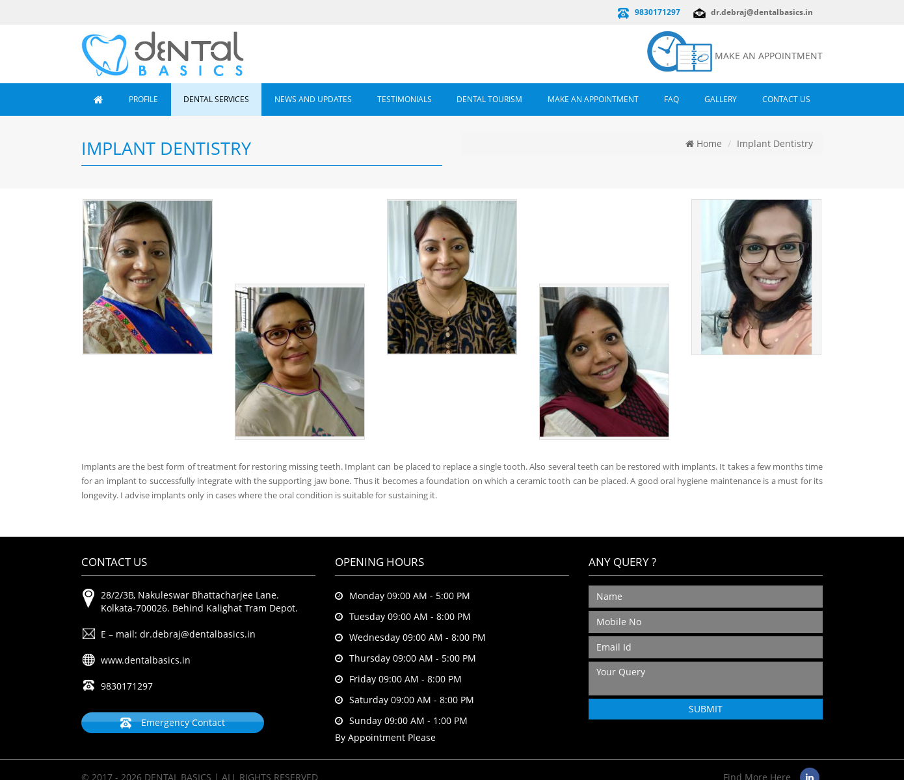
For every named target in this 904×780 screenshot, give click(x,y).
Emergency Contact (172, 722)
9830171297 (657, 12)
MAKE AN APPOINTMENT (769, 55)
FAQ (671, 99)
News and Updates (313, 99)
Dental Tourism (489, 99)
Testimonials (404, 99)
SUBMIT (706, 709)
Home (703, 143)
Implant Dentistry (775, 143)
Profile (143, 99)
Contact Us (786, 99)
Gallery (720, 99)
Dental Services (216, 99)
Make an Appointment (593, 99)
